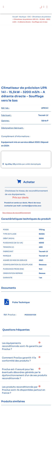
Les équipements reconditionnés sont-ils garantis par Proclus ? (22, 346)
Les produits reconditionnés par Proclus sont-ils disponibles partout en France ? (23, 390)
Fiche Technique (21, 302)
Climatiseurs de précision (41, 17)
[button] (3, 7)
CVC (29, 17)
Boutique (22, 17)
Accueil (15, 17)
